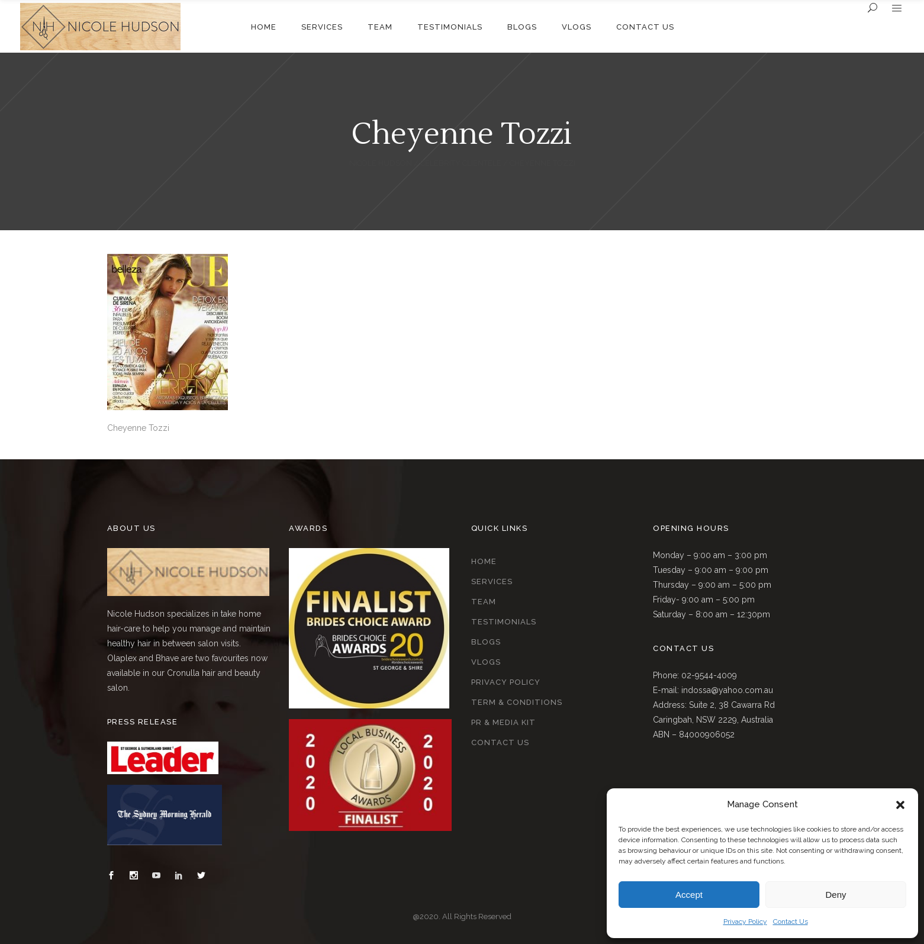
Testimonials (503, 621)
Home (484, 561)
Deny (835, 895)
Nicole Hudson (380, 163)
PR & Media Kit (503, 722)
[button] (900, 805)
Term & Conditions (516, 702)
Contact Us (790, 921)
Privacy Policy (745, 921)
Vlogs (486, 662)
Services (492, 581)
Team (483, 601)
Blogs (486, 641)
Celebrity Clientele (460, 163)
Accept (689, 895)
